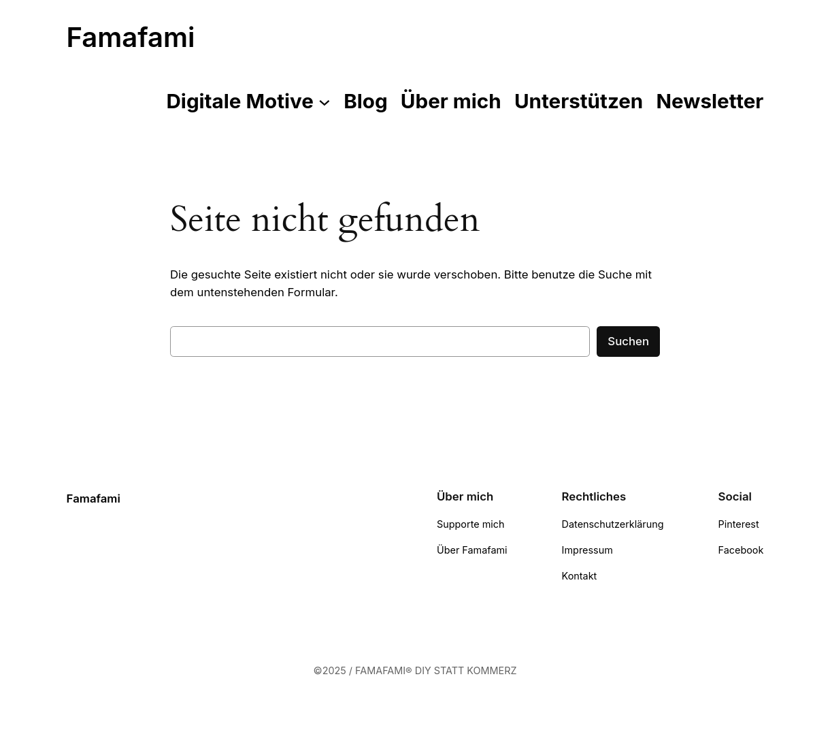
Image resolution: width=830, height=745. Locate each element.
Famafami (131, 37)
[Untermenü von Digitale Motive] (324, 101)
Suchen (628, 341)
